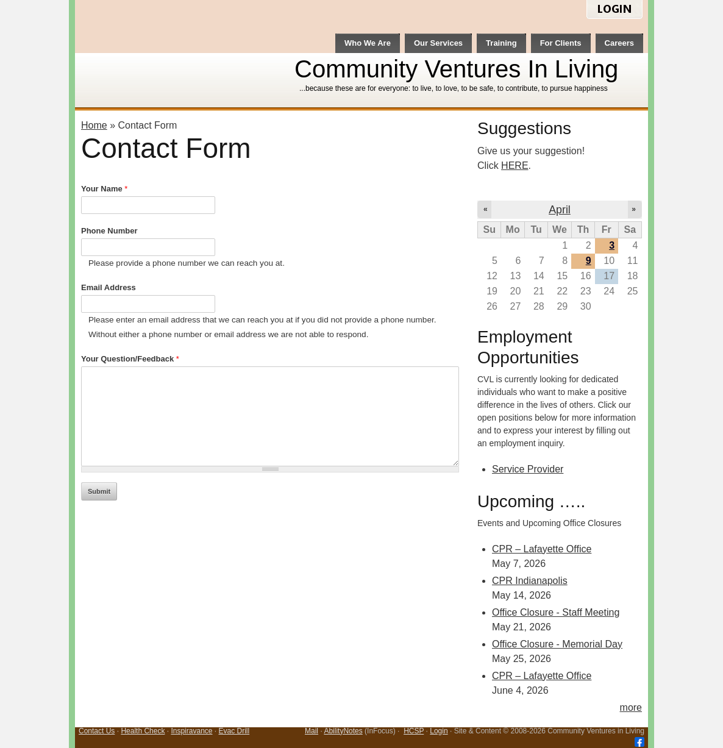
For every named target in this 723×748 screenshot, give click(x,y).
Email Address (108, 287)
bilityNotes (345, 731)
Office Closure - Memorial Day (557, 644)
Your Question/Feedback (130, 358)
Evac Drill (234, 731)
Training (501, 43)
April (560, 210)
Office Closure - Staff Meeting (555, 612)
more (631, 707)
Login (438, 731)
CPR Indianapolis (530, 580)
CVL (179, 55)
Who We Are (367, 43)
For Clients (561, 43)
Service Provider (527, 469)
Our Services (438, 43)
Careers (619, 43)
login (614, 10)
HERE (514, 165)
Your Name (104, 188)
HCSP (414, 731)
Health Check (143, 731)
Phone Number (109, 230)
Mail (311, 731)
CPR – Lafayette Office (541, 549)
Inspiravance (191, 731)
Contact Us (97, 731)
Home (94, 125)
